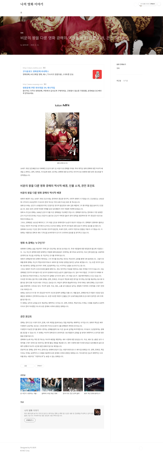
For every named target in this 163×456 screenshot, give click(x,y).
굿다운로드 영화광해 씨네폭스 (36, 71)
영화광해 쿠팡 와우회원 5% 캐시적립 (39, 87)
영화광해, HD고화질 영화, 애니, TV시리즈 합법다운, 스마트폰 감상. (48, 74)
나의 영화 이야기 (31, 4)
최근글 (119, 80)
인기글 (125, 80)
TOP (141, 448)
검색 (135, 4)
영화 (118, 68)
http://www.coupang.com (33, 84)
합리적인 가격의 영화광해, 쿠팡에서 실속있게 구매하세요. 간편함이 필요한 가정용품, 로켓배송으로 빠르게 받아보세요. (62, 91)
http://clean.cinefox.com (32, 68)
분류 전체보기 (121, 64)
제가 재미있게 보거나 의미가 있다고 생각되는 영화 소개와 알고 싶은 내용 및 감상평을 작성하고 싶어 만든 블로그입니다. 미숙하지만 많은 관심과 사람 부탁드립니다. (59, 414)
